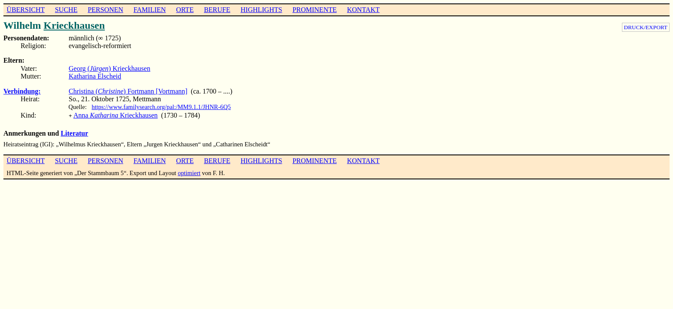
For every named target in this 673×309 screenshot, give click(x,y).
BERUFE (217, 9)
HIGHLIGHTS (261, 9)
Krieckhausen (74, 25)
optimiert (189, 172)
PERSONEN (105, 9)
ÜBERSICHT (25, 9)
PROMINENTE (314, 9)
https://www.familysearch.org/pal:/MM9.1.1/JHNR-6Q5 (161, 106)
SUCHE (66, 9)
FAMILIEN (149, 9)
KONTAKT (363, 9)
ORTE (185, 9)
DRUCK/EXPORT (645, 27)
